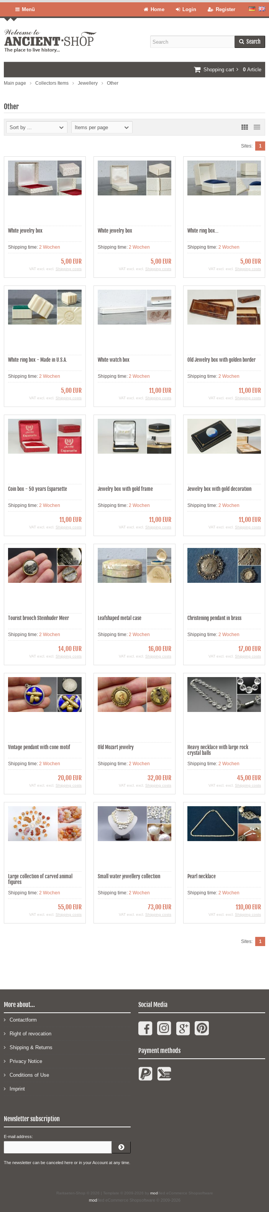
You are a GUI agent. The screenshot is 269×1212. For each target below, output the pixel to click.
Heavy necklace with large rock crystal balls (217, 750)
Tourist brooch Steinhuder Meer (38, 618)
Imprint (14, 1088)
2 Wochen (49, 247)
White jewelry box (25, 231)
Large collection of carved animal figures (40, 879)
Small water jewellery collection (129, 876)
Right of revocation (27, 1033)
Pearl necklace (201, 876)
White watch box (114, 360)
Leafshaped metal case (119, 618)
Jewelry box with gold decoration (219, 489)
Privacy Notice (23, 1061)
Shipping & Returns (28, 1047)
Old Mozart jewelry (116, 747)
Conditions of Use (26, 1074)
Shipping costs (69, 269)
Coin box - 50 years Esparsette (37, 489)
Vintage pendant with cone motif (39, 747)
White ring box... (202, 231)
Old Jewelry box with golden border (221, 360)
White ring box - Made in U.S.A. (37, 360)
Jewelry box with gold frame (125, 489)
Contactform (20, 1019)
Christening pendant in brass (214, 618)
